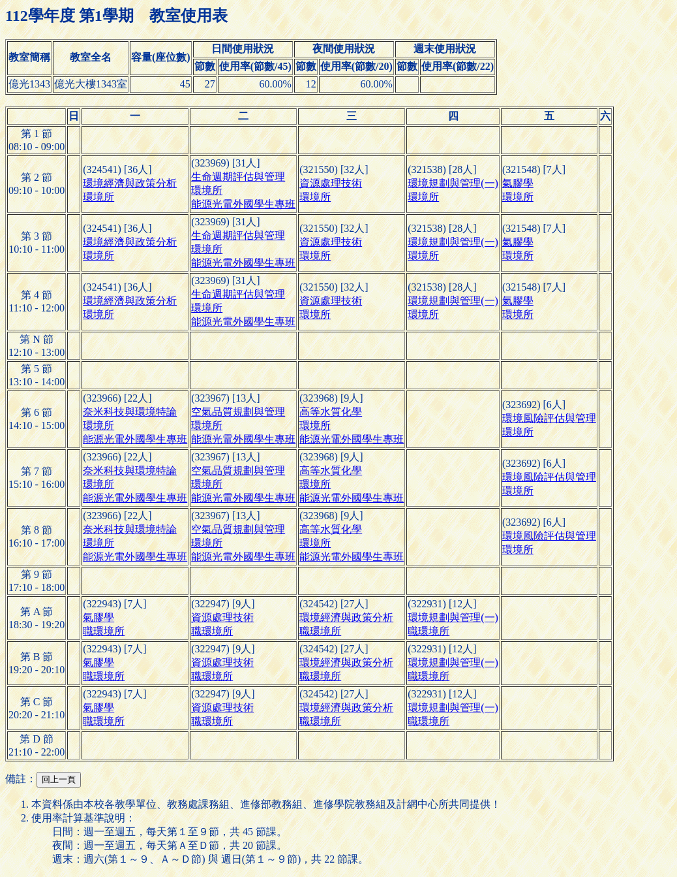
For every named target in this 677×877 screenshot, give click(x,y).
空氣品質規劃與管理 (238, 411)
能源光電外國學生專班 (243, 204)
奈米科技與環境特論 (130, 411)
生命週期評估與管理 (238, 176)
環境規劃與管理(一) (453, 183)
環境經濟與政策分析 (130, 183)
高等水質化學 (330, 411)
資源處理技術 (330, 183)
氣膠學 (518, 183)
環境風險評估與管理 (549, 418)
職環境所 (104, 631)
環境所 (98, 196)
